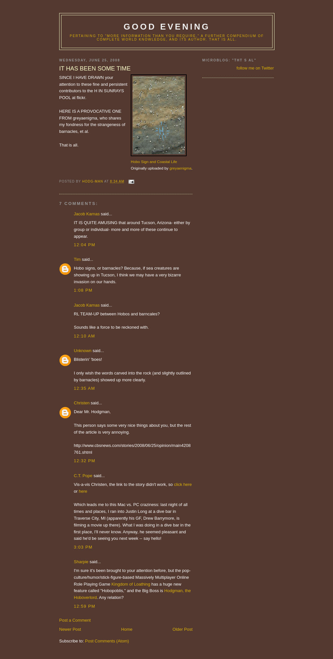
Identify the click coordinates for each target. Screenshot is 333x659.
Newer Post (70, 629)
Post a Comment (75, 620)
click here (183, 484)
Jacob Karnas (87, 213)
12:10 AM (84, 336)
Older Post (183, 629)
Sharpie (81, 561)
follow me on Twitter (255, 68)
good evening (167, 27)
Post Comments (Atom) (107, 641)
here (83, 491)
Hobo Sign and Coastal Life (154, 161)
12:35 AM (84, 388)
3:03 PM (83, 547)
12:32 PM (84, 460)
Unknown (82, 350)
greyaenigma (180, 168)
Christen (81, 402)
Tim (77, 259)
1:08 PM (83, 290)
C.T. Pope (83, 475)
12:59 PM (84, 606)
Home (127, 629)
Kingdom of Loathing (131, 584)
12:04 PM (84, 244)
